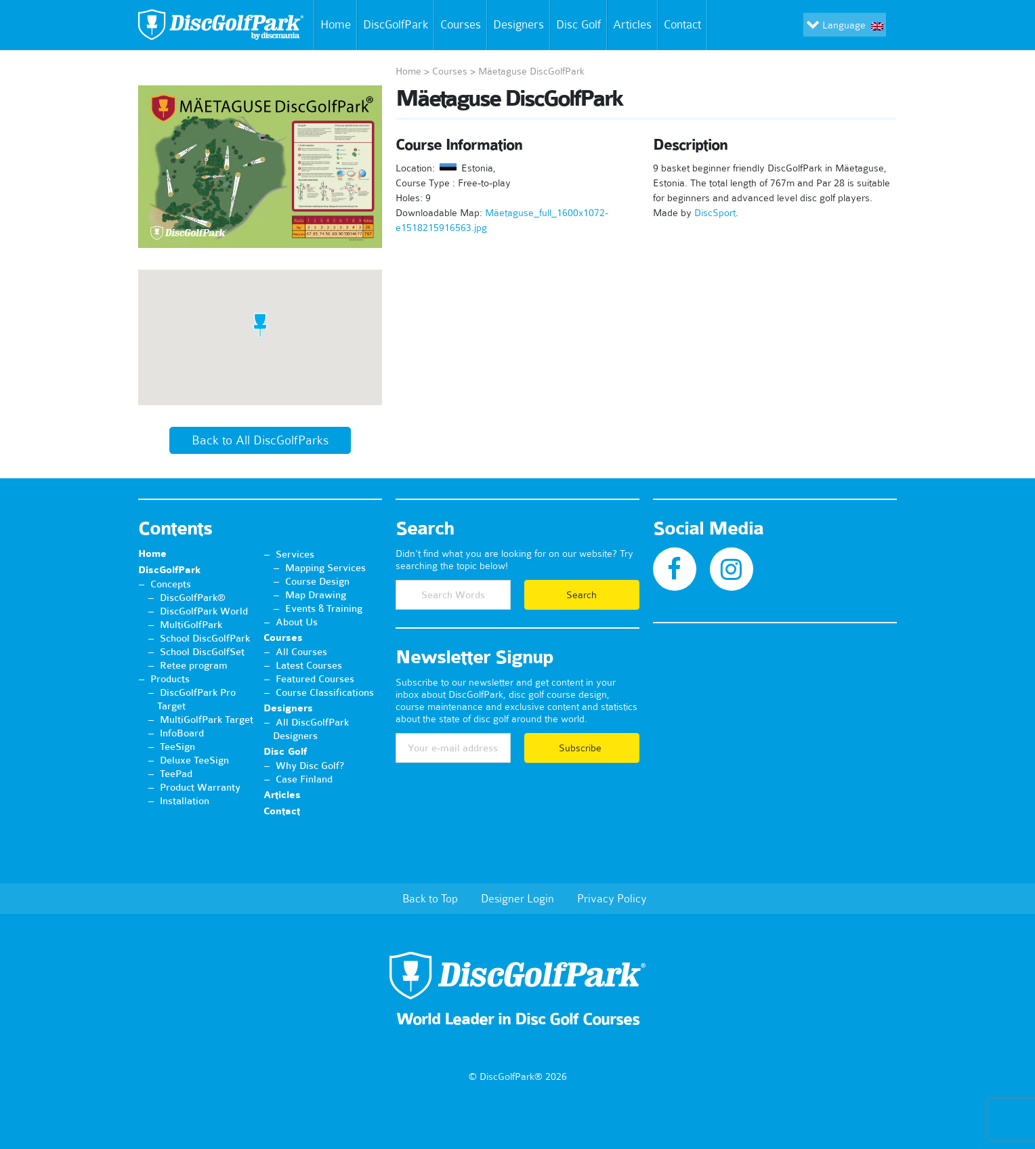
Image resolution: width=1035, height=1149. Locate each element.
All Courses (301, 652)
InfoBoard (182, 733)
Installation (184, 801)
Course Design (317, 581)
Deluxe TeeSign (194, 760)
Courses (460, 24)
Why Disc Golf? (310, 765)
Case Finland (304, 779)
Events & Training (323, 608)
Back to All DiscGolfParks (260, 440)
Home (333, 25)
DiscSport (715, 213)
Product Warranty (200, 787)
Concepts (170, 584)
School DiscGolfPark (205, 638)
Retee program (194, 665)
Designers (518, 24)
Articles (632, 24)
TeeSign (177, 746)
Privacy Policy (612, 898)
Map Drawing (315, 595)
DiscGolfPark (395, 24)
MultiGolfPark (191, 625)
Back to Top (430, 898)
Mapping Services (325, 568)
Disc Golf (578, 24)
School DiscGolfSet (202, 652)
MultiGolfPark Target (206, 719)
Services (295, 554)
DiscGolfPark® (193, 597)
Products (170, 679)
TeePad (176, 774)
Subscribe (581, 748)
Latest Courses (309, 665)
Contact (685, 25)
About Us (297, 622)
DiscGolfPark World (204, 611)
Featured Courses (315, 679)
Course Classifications (325, 692)
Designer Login (517, 898)
